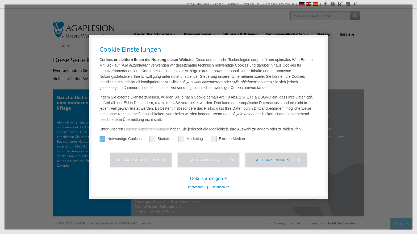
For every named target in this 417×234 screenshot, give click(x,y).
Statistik (159, 139)
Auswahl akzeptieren (137, 159)
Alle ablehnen (205, 159)
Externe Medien (228, 139)
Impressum (196, 187)
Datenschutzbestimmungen (146, 129)
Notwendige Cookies (120, 139)
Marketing (190, 139)
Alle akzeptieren (272, 159)
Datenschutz (220, 187)
